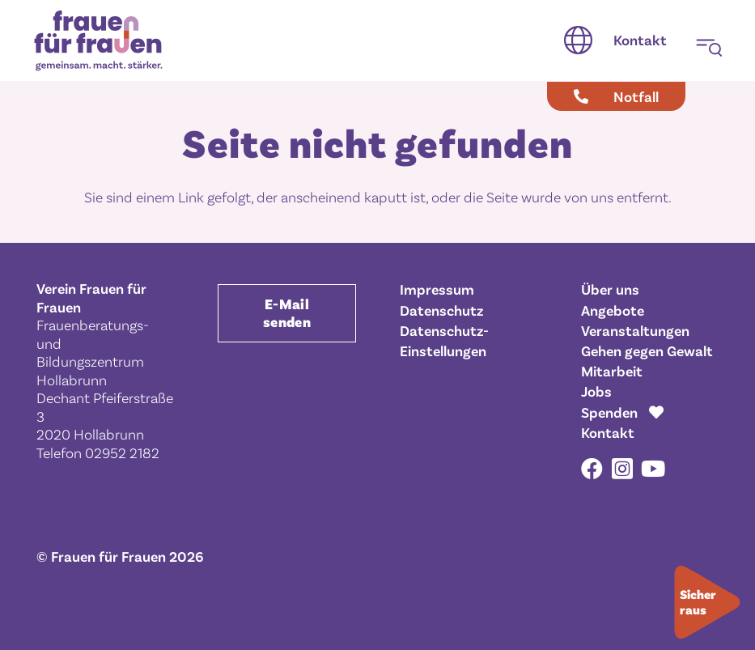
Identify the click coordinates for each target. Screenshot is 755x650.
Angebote (612, 310)
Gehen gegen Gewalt (647, 350)
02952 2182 (122, 452)
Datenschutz (441, 310)
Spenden (609, 412)
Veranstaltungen (635, 330)
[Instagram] (622, 469)
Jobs (596, 391)
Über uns (610, 289)
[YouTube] (653, 468)
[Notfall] (616, 96)
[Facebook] (592, 468)
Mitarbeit (612, 371)
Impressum (437, 289)
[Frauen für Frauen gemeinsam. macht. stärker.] (98, 41)
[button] (578, 40)
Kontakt (607, 432)
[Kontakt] (640, 40)
